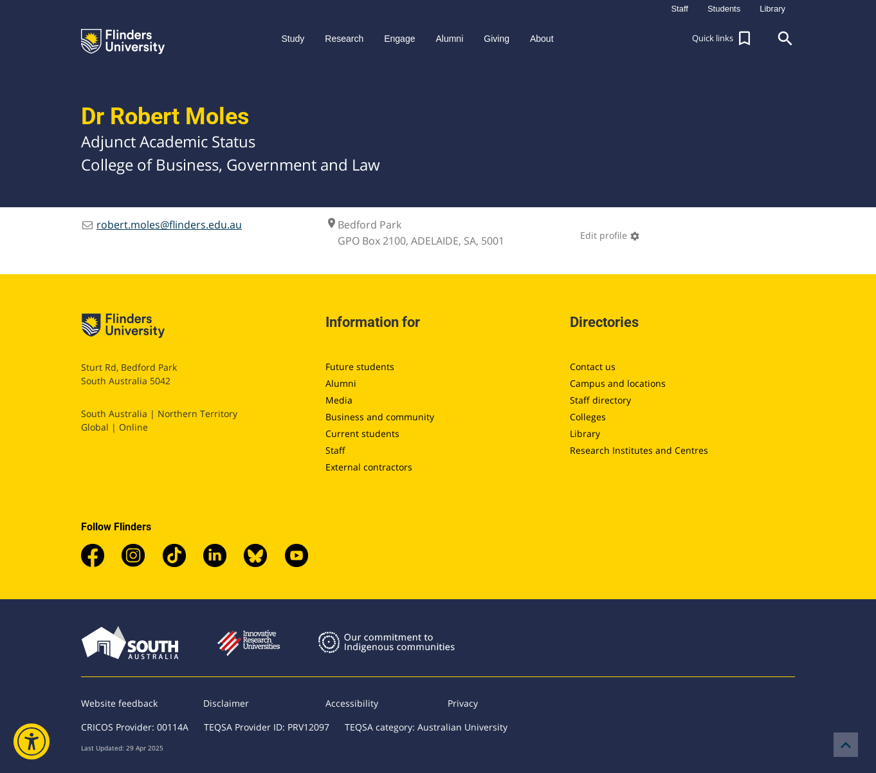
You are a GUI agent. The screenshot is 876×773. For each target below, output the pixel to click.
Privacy (463, 703)
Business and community (379, 417)
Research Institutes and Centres (639, 450)
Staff (335, 450)
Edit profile (610, 235)
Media (338, 400)
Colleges (588, 417)
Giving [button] (496, 38)
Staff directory (600, 400)
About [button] (542, 38)
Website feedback (119, 703)
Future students (359, 366)
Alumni (340, 383)
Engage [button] (399, 38)
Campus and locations (618, 383)
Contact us (593, 366)
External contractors (368, 467)
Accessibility (351, 703)
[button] (723, 38)
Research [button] (344, 38)
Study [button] (292, 38)
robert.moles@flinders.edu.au (169, 225)
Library (585, 433)
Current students (362, 433)
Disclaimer (226, 703)
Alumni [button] (449, 38)
